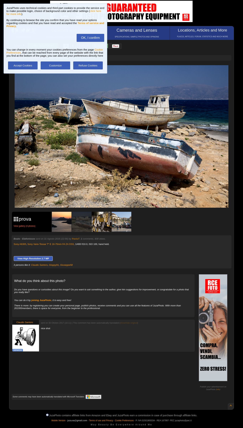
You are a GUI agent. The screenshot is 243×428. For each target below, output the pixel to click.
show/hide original (128, 323)
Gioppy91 (54, 265)
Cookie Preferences (124, 420)
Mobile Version (58, 420)
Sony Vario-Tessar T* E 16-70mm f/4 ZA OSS (50, 244)
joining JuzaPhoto (41, 300)
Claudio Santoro (39, 265)
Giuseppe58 (66, 265)
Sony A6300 (20, 244)
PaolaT (75, 238)
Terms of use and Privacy (101, 420)
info (218, 389)
